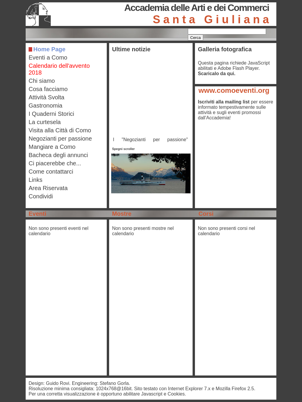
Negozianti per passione (60, 138)
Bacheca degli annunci (58, 155)
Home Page (49, 49)
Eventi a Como (48, 57)
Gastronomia (46, 105)
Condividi (41, 196)
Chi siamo (42, 81)
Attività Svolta (46, 97)
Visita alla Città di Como (60, 130)
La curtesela (45, 122)
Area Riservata (48, 188)
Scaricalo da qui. (216, 73)
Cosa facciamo (48, 89)
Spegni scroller (123, 149)
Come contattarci (51, 171)
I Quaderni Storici (51, 114)
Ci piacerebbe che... (55, 163)
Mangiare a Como (52, 147)
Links (35, 180)
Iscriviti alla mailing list (224, 101)
